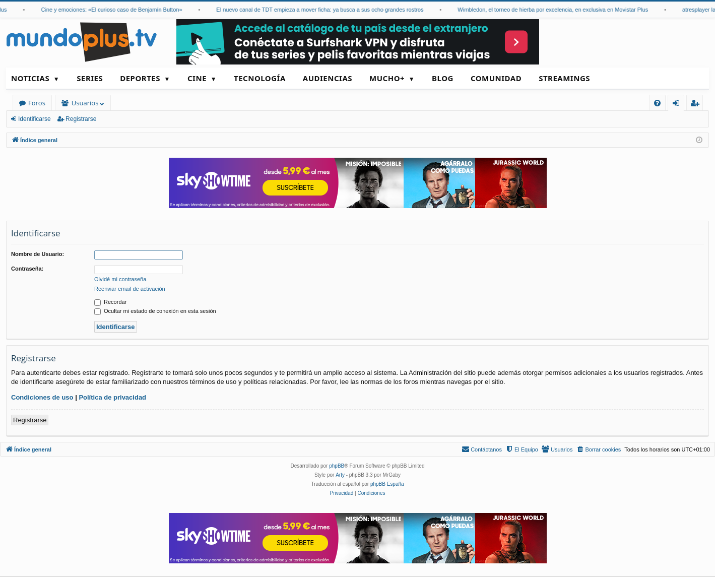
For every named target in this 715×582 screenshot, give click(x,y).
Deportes (140, 78)
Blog (442, 78)
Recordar (110, 302)
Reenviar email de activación (129, 289)
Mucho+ (387, 78)
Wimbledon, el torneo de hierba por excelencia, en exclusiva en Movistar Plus (557, 10)
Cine (197, 78)
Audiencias (327, 78)
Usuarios (85, 102)
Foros (36, 102)
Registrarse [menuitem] (696, 104)
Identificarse (34, 118)
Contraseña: (27, 269)
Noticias (30, 78)
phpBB (336, 466)
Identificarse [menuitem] (678, 104)
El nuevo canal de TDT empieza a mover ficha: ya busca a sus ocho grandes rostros (324, 10)
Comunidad (496, 78)
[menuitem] (657, 103)
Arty (340, 475)
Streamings (564, 78)
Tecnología (260, 78)
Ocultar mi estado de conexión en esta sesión (155, 311)
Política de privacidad (112, 397)
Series (90, 78)
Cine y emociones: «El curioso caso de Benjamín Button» (115, 10)
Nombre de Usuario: (37, 254)
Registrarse (81, 118)
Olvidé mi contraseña (120, 279)
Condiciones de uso (42, 397)
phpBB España (387, 484)
